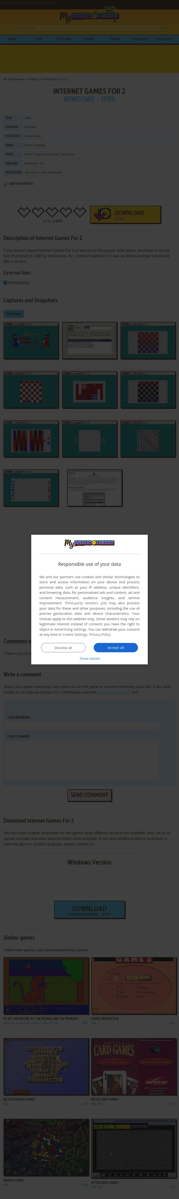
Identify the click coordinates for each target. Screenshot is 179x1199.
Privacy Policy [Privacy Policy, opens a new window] (100, 634)
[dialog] (89, 599)
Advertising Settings (70, 629)
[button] (89, 658)
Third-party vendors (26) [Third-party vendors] (86, 603)
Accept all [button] (116, 647)
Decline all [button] (63, 647)
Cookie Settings (74, 634)
